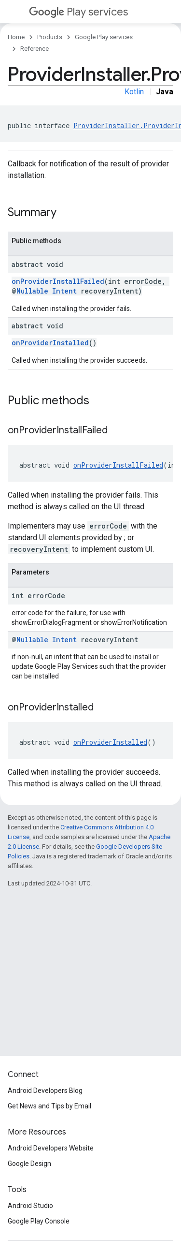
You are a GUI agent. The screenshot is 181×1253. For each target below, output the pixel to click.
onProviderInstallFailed (58, 281)
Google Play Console (39, 1221)
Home (16, 37)
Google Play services (104, 37)
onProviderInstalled (50, 342)
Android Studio (30, 1205)
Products (49, 37)
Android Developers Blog (45, 1090)
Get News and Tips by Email (49, 1106)
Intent (64, 290)
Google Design (29, 1163)
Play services (78, 11)
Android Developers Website (51, 1148)
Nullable (32, 290)
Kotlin (134, 91)
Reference (34, 48)
